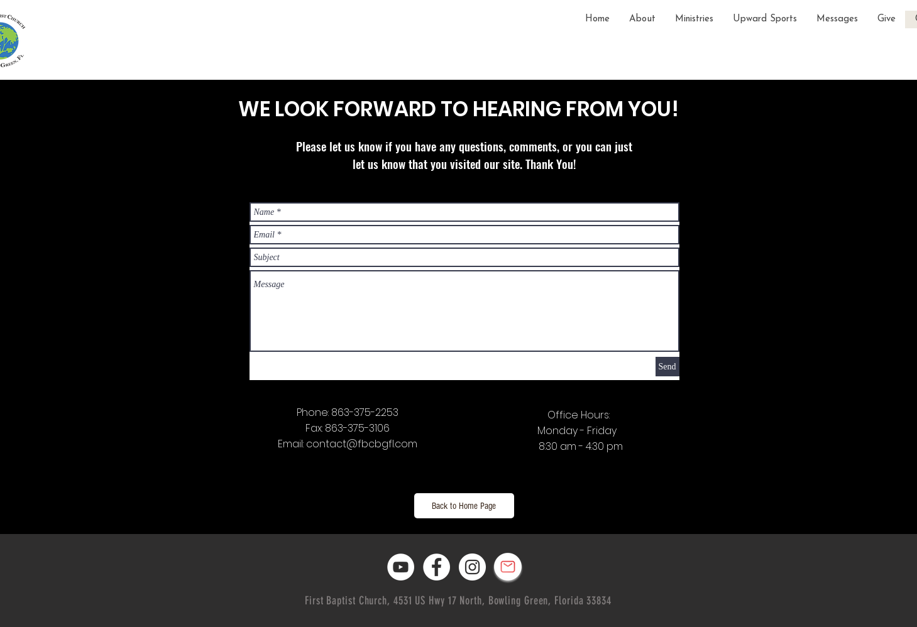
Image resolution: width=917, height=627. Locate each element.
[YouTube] (400, 567)
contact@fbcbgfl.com (361, 444)
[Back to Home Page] (464, 505)
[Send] (667, 366)
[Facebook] (436, 567)
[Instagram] (472, 567)
